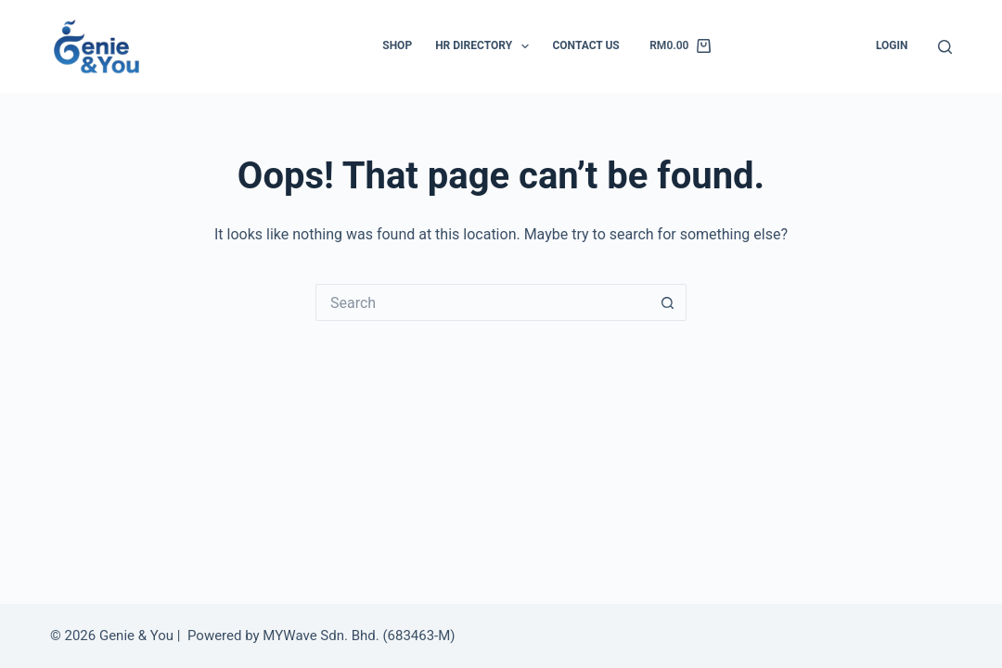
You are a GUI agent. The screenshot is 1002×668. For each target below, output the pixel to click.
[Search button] (668, 302)
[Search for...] (482, 302)
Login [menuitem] (892, 45)
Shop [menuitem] (397, 45)
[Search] (945, 47)
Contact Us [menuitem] (585, 45)
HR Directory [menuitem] (485, 46)
